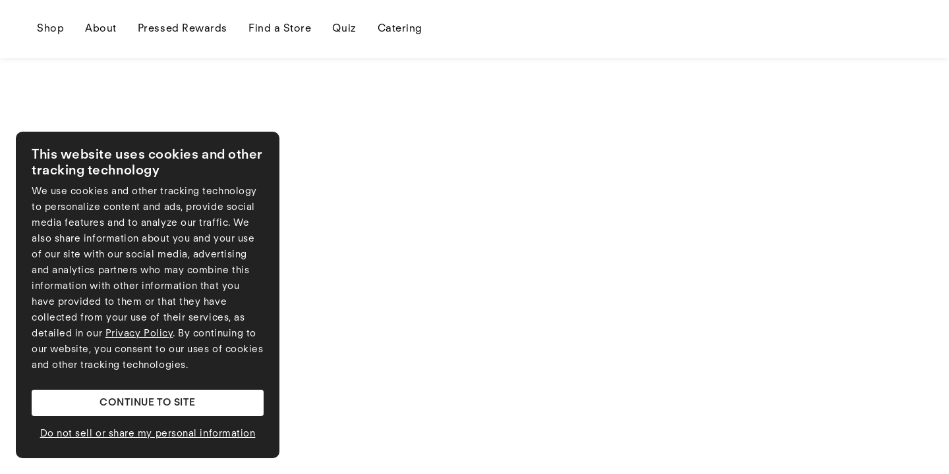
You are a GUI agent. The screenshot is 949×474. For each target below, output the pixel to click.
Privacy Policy (139, 334)
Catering (400, 29)
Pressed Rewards (182, 29)
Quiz (344, 29)
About (101, 29)
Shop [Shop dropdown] (50, 29)
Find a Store (279, 29)
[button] (148, 403)
